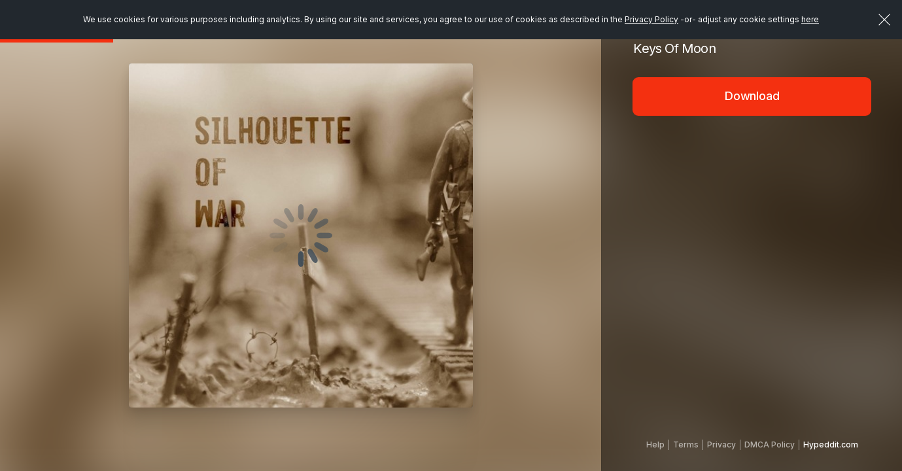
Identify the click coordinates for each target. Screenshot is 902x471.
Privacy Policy (651, 19)
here (810, 19)
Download (752, 96)
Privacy (721, 444)
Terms (686, 444)
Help (655, 444)
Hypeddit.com (830, 444)
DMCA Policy (769, 444)
